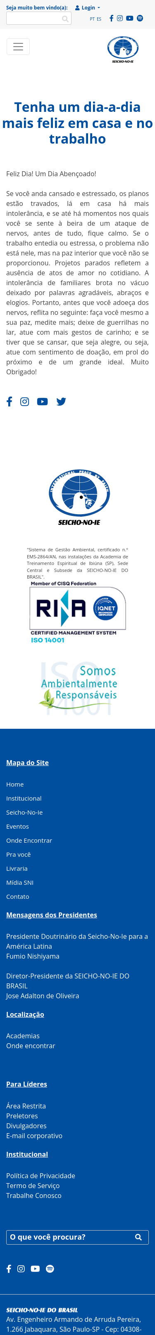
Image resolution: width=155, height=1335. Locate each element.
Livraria (17, 868)
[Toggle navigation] (18, 46)
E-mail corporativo (34, 1135)
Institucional (24, 798)
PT (92, 19)
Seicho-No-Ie (24, 812)
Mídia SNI (19, 882)
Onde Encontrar (29, 840)
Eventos (17, 826)
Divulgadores (26, 1125)
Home (15, 784)
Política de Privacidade (40, 1175)
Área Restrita (26, 1106)
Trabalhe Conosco (34, 1195)
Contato (17, 896)
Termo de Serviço (33, 1185)
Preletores (22, 1115)
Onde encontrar (30, 1045)
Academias (23, 1035)
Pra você (18, 854)
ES (99, 19)
